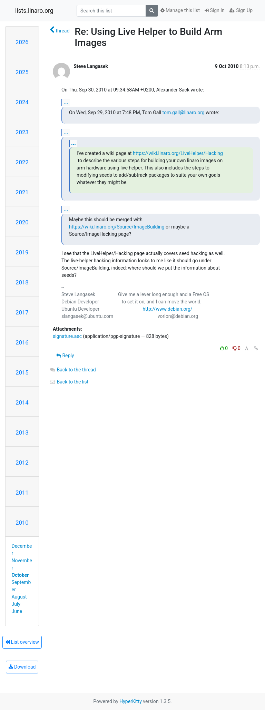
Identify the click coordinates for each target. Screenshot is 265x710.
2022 (22, 162)
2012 (22, 462)
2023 (22, 132)
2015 (22, 372)
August (19, 597)
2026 (22, 42)
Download (22, 667)
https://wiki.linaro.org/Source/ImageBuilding (116, 227)
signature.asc (67, 336)
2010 (22, 522)
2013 (22, 432)
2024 (22, 102)
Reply (65, 355)
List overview (22, 642)
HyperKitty (130, 701)
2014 (22, 402)
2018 (22, 282)
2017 (22, 312)
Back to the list (68, 382)
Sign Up (241, 10)
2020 (22, 222)
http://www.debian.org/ (167, 309)
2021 (22, 192)
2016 (22, 342)
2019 (22, 252)
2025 (22, 72)
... (65, 102)
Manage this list (180, 10)
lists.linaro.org (34, 10)
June (17, 611)
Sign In (215, 10)
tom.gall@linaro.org (184, 112)
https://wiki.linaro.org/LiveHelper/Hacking (178, 153)
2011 (22, 492)
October (20, 575)
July (16, 604)
